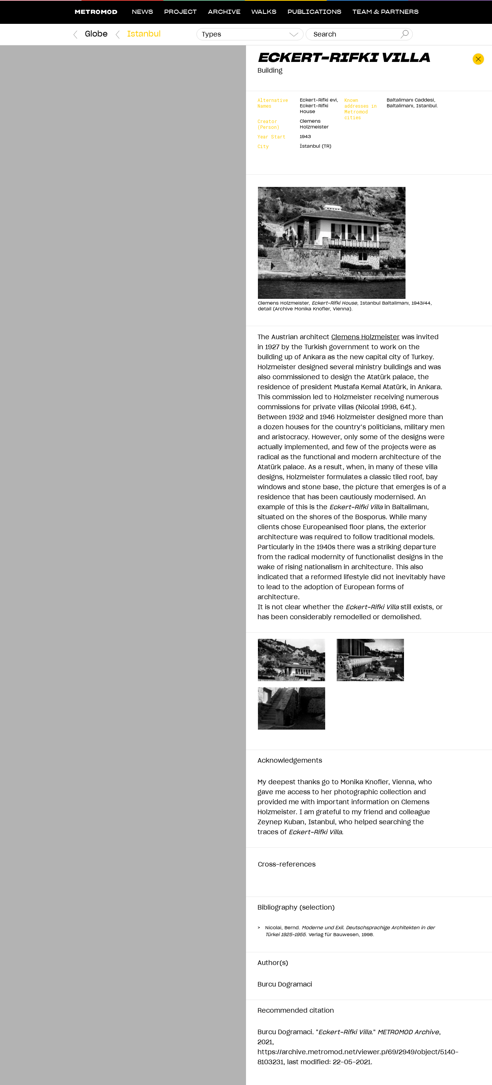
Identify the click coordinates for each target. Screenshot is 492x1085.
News (142, 12)
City (263, 146)
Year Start (272, 137)
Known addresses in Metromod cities (360, 108)
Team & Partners (385, 12)
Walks (263, 12)
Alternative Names (273, 103)
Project (180, 12)
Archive (224, 12)
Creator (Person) (268, 124)
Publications (314, 12)
